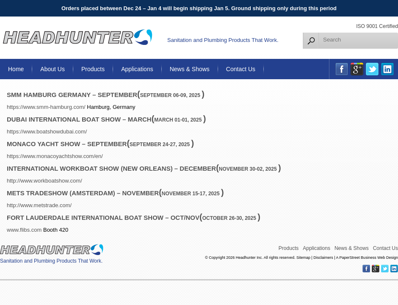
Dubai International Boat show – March (79, 119)
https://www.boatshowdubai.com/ (47, 131)
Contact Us (240, 69)
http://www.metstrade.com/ (39, 205)
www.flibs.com (24, 230)
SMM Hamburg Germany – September (72, 94)
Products (93, 69)
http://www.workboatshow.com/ (44, 180)
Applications (137, 69)
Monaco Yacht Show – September (67, 143)
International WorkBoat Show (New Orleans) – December (111, 168)
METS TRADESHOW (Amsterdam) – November (83, 193)
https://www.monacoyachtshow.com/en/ (55, 156)
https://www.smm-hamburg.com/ (46, 107)
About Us (52, 69)
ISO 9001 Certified (377, 26)
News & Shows (190, 69)
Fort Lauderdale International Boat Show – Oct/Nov (103, 217)
